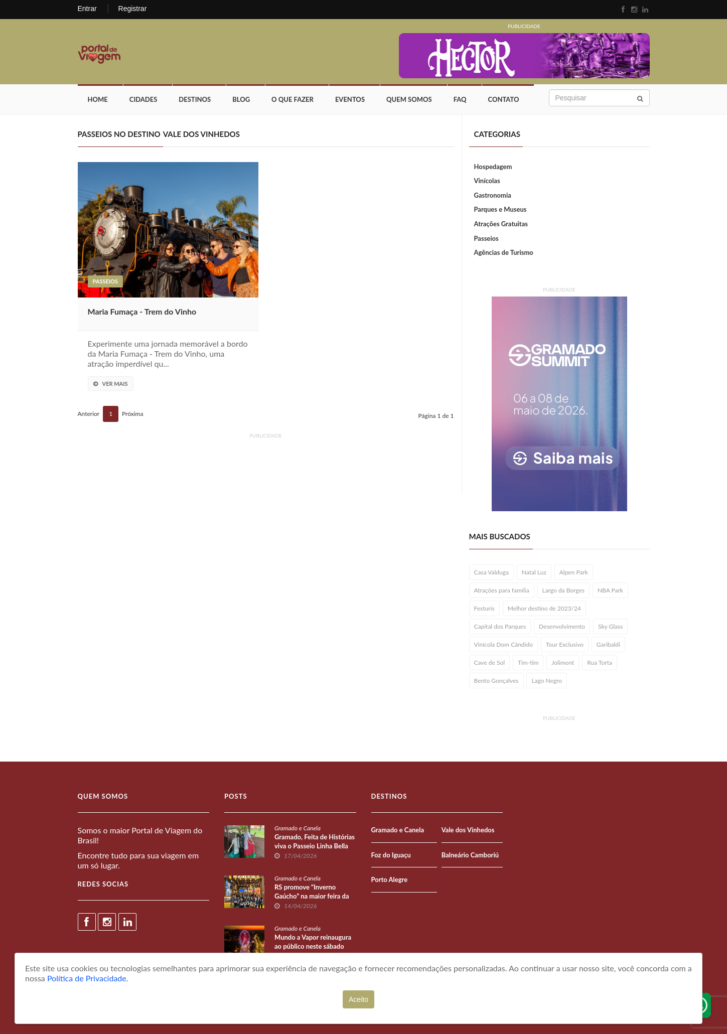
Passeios (105, 281)
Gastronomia (492, 195)
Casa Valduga (491, 572)
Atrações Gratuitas (501, 224)
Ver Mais (110, 383)
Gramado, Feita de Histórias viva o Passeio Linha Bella (314, 841)
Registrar (132, 9)
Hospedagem (493, 167)
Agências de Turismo (503, 252)
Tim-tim (528, 662)
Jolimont (562, 662)
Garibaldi (608, 644)
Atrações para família (501, 590)
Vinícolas (487, 181)
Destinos (195, 99)
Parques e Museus (500, 209)
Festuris (484, 608)
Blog (241, 99)
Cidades (143, 99)
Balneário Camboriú (470, 855)
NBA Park (610, 590)
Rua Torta (599, 662)
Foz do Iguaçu (391, 855)
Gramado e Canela (297, 828)
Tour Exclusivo (565, 644)
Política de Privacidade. (87, 978)
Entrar (87, 9)
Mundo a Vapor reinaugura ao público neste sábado (312, 941)
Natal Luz (534, 572)
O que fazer (292, 99)
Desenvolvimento (562, 626)
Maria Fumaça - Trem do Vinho (142, 311)
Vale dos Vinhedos (468, 830)
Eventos (350, 99)
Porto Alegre (389, 879)
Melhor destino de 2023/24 (544, 608)
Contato (503, 99)
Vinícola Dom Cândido (503, 644)
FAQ (460, 99)
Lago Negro (546, 680)
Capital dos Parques (500, 626)
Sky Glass (610, 626)
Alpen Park (573, 572)
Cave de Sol (489, 662)
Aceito (358, 999)
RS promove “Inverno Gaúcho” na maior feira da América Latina (311, 896)
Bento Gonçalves (496, 680)
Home (98, 99)
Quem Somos (409, 99)
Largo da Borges (563, 590)
